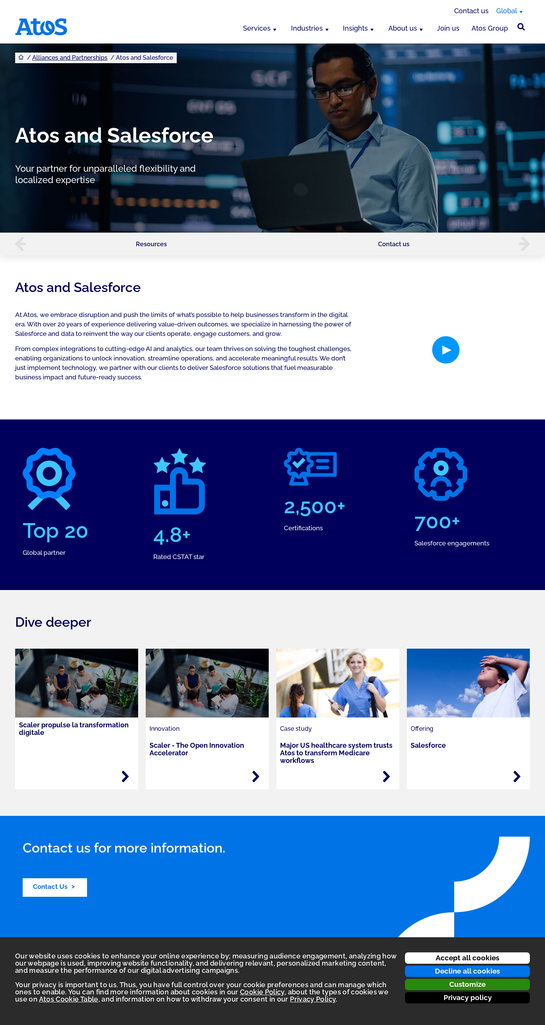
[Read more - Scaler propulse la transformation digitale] (125, 776)
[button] (16, 244)
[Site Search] (521, 27)
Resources (151, 244)
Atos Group (490, 28)
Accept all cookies (467, 958)
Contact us (471, 11)
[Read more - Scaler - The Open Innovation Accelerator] (256, 776)
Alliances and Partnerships (69, 57)
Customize (467, 984)
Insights (355, 28)
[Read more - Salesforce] (517, 776)
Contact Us (50, 886)
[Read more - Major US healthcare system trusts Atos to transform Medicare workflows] (386, 776)
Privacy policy (468, 997)
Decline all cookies (467, 971)
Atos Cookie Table (68, 999)
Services (257, 28)
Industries (307, 28)
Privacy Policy (313, 999)
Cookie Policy (262, 992)
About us (402, 28)
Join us (448, 28)
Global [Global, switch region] (506, 11)
